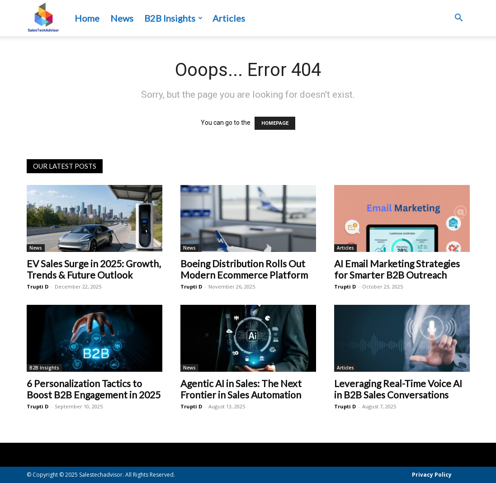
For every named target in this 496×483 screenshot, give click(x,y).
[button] (459, 18)
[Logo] (43, 18)
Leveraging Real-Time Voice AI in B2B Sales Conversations (398, 389)
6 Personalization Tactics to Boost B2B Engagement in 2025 (94, 389)
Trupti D (37, 286)
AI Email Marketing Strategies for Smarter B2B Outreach (397, 269)
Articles (229, 18)
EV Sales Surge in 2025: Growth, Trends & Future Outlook (94, 269)
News (121, 18)
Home (87, 18)
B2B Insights (173, 18)
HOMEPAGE (274, 123)
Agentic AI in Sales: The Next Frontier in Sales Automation (241, 389)
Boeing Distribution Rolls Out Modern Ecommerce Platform (244, 269)
